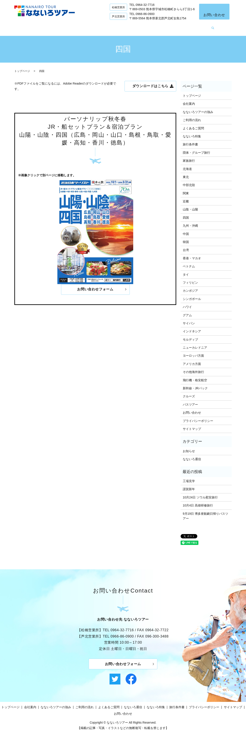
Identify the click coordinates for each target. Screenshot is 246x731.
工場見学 (189, 478)
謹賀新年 (189, 486)
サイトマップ (192, 425)
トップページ (32, 26)
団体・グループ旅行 (196, 149)
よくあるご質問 (150, 26)
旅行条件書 (190, 141)
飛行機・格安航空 (195, 377)
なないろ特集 (207, 26)
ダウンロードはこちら (150, 83)
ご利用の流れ (121, 26)
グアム (187, 312)
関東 (186, 190)
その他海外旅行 (193, 368)
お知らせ (189, 448)
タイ (186, 271)
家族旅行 (189, 157)
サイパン (189, 320)
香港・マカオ (192, 255)
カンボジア (190, 287)
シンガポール (192, 295)
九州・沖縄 (190, 222)
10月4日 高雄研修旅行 (198, 502)
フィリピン (190, 279)
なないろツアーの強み (87, 26)
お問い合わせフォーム (95, 286)
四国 (186, 214)
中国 (186, 230)
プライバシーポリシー (198, 417)
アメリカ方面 (192, 360)
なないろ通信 (180, 26)
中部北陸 (189, 181)
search (224, 26)
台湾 (186, 247)
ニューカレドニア (195, 344)
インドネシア (192, 328)
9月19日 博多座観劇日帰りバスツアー (205, 513)
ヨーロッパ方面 (193, 352)
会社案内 (56, 26)
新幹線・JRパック (195, 385)
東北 (186, 173)
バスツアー (190, 401)
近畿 (186, 198)
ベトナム (189, 263)
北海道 (187, 165)
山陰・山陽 (190, 206)
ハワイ (187, 303)
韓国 (186, 238)
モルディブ (190, 336)
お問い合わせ (214, 15)
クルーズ (189, 393)
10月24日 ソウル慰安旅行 (200, 494)
